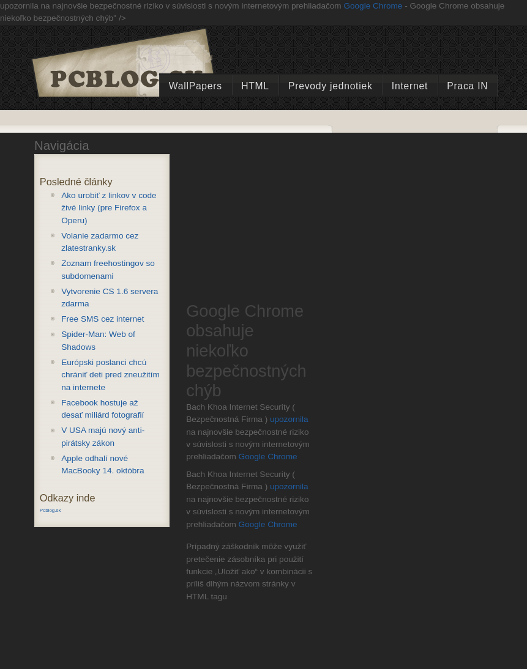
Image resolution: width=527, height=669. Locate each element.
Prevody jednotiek (330, 86)
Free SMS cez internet (102, 318)
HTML (255, 86)
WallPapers (195, 86)
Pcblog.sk (50, 510)
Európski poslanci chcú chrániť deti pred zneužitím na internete (110, 375)
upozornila (289, 419)
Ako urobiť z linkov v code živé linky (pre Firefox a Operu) (108, 208)
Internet (410, 86)
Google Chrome (372, 5)
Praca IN (467, 86)
